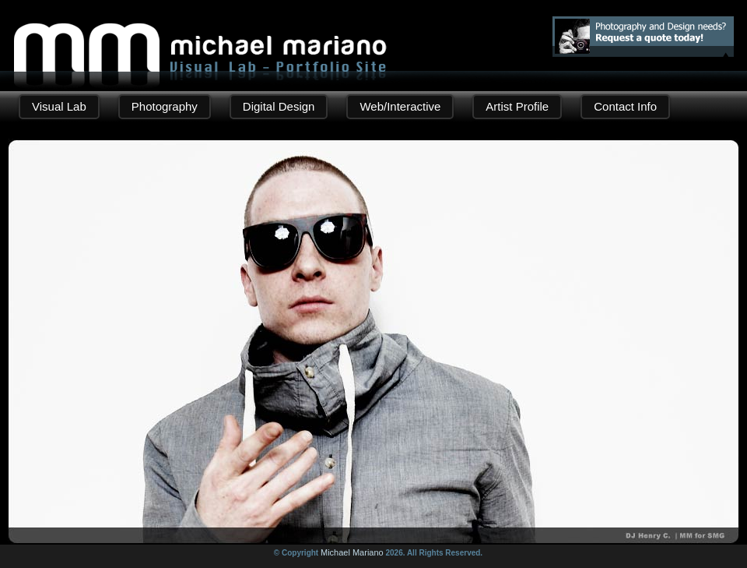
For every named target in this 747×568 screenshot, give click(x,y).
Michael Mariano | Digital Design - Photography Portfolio (200, 36)
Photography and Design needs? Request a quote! (643, 36)
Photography (165, 106)
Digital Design (279, 106)
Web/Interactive (399, 106)
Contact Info (625, 106)
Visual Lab (59, 106)
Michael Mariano (352, 552)
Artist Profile (517, 106)
